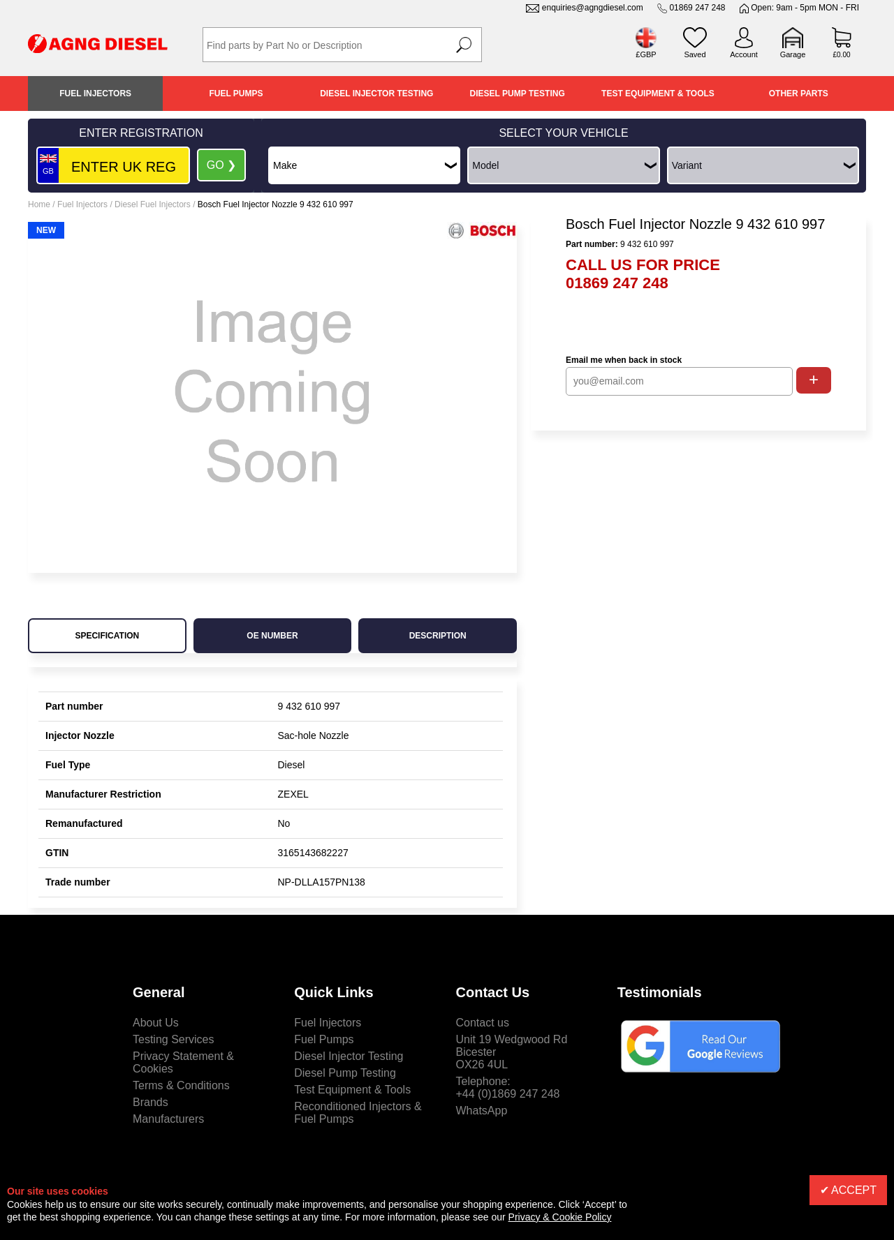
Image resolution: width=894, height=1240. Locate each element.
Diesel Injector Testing (376, 93)
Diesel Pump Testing (517, 93)
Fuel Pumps (236, 93)
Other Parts (798, 93)
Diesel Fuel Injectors (153, 204)
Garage (793, 54)
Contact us (482, 1023)
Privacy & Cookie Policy (560, 1217)
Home (39, 204)
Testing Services (173, 1039)
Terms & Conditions (181, 1085)
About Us (156, 1023)
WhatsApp (482, 1110)
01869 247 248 (697, 8)
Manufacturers (168, 1119)
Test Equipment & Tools (658, 93)
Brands (150, 1102)
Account (744, 54)
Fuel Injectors (95, 93)
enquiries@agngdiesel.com (592, 8)
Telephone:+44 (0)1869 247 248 (508, 1087)
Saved (694, 54)
